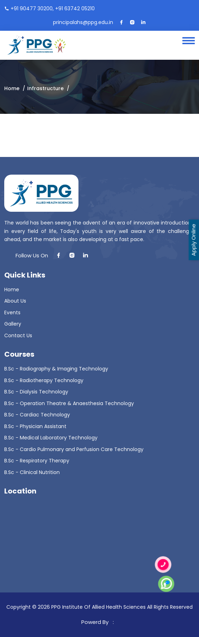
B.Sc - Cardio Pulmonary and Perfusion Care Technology (74, 449)
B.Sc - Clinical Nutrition (32, 472)
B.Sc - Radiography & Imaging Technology (56, 368)
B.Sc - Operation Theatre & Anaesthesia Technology (69, 403)
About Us (15, 300)
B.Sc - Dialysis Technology (36, 391)
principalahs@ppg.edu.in (83, 22)
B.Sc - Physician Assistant (35, 426)
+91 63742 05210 (75, 8)
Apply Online (193, 240)
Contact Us (18, 335)
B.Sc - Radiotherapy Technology (43, 380)
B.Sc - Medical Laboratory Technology (51, 437)
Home (11, 88)
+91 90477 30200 (32, 8)
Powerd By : (99, 622)
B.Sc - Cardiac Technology (37, 414)
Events (12, 312)
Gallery (12, 323)
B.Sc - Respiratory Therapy (36, 460)
